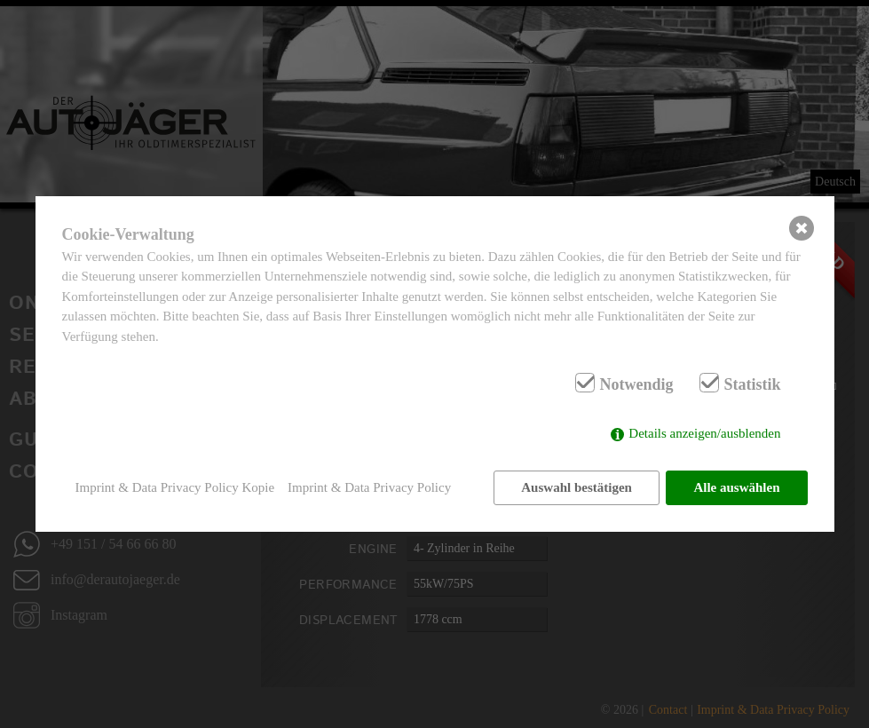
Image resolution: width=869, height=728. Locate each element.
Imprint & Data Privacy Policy (369, 487)
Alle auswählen (736, 487)
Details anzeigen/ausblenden (704, 433)
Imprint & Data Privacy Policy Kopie (175, 487)
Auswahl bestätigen (576, 487)
